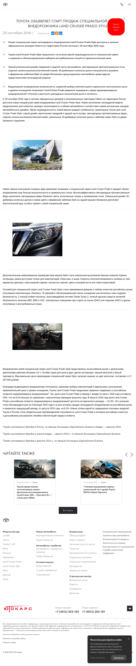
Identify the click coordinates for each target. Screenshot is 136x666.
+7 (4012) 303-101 (93, 611)
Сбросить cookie (9, 642)
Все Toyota (68, 510)
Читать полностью (97, 657)
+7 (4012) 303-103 (67, 611)
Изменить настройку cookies (14, 638)
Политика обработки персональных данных (21, 634)
